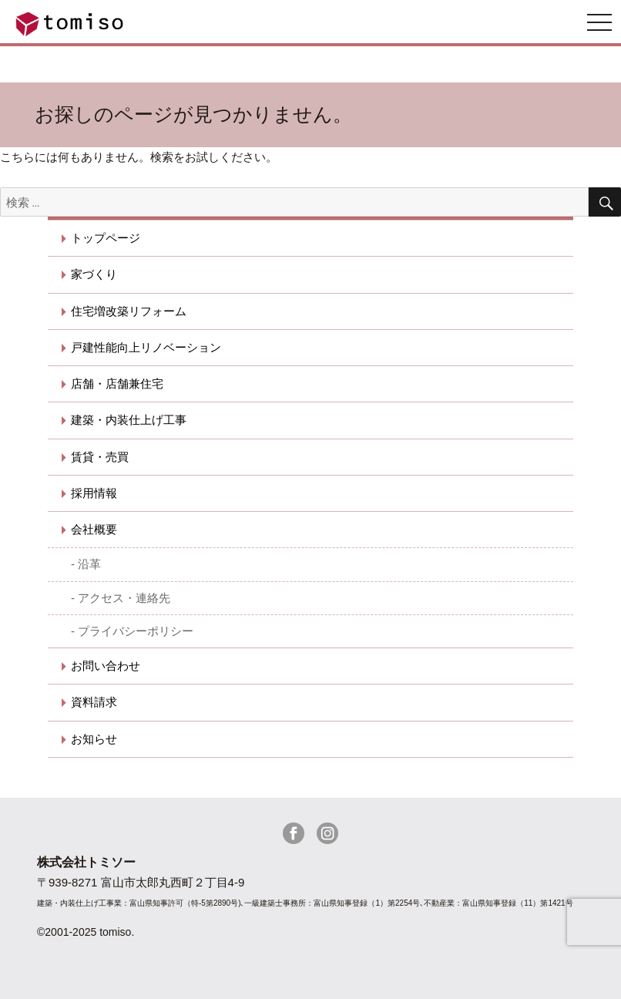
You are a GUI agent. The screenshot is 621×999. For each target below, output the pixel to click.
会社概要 (94, 529)
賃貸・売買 (100, 456)
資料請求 (94, 701)
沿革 (89, 563)
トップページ (105, 237)
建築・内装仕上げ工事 (128, 419)
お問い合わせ (105, 665)
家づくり (94, 274)
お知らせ (94, 738)
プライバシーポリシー (135, 630)
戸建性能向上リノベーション (146, 347)
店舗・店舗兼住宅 (117, 383)
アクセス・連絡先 (124, 597)
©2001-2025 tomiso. (85, 932)
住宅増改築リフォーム (128, 311)
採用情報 (94, 493)
